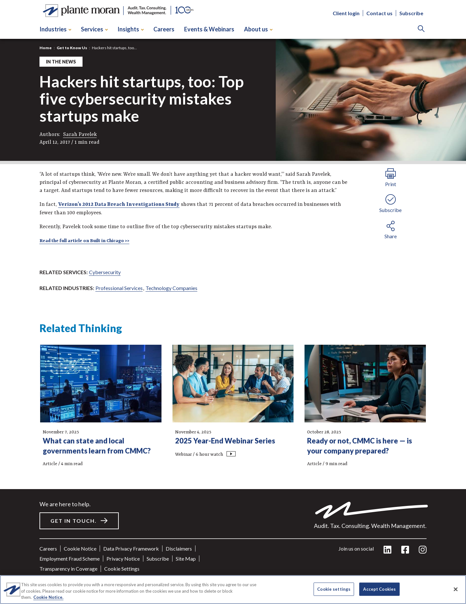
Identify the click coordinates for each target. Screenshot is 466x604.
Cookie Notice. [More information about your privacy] (48, 597)
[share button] (391, 229)
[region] (233, 589)
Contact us (379, 13)
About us (258, 29)
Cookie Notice (80, 548)
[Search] (421, 29)
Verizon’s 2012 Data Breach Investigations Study (119, 204)
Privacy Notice (123, 558)
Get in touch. (73, 521)
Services (94, 29)
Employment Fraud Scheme (69, 558)
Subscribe (411, 13)
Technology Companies (171, 288)
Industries (55, 29)
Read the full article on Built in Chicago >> (84, 240)
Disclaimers (179, 548)
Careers (163, 29)
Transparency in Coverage (68, 568)
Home (45, 47)
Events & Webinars (209, 29)
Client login (346, 13)
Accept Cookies (379, 588)
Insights (130, 29)
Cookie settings (121, 568)
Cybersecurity (105, 272)
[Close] (456, 589)
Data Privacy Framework (131, 548)
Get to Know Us (72, 47)
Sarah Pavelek (80, 135)
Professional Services (119, 288)
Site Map (186, 558)
